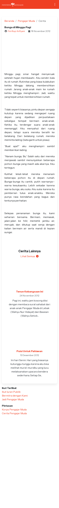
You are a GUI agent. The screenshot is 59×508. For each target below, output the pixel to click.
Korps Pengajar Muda (14, 409)
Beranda (9, 20)
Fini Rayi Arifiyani (16, 31)
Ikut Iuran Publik (11, 391)
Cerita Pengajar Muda (14, 413)
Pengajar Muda (26, 20)
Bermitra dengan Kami (15, 395)
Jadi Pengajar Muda (13, 399)
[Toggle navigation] (55, 4)
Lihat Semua (29, 256)
